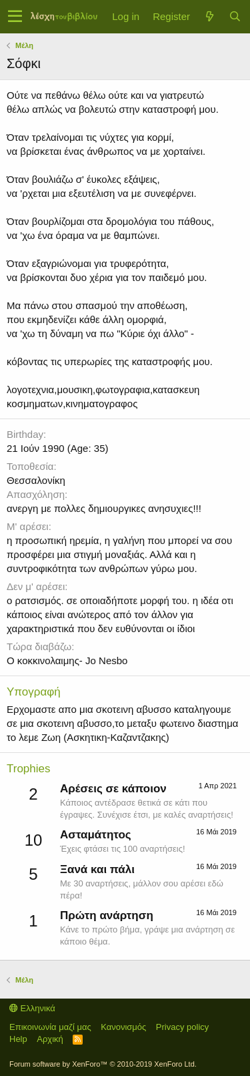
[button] (15, 16)
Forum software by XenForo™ (103, 1064)
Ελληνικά (32, 1008)
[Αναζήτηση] (234, 16)
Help (18, 1039)
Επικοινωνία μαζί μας (50, 1027)
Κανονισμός (123, 1027)
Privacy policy (182, 1027)
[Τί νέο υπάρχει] (209, 16)
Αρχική (50, 1039)
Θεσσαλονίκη (36, 480)
